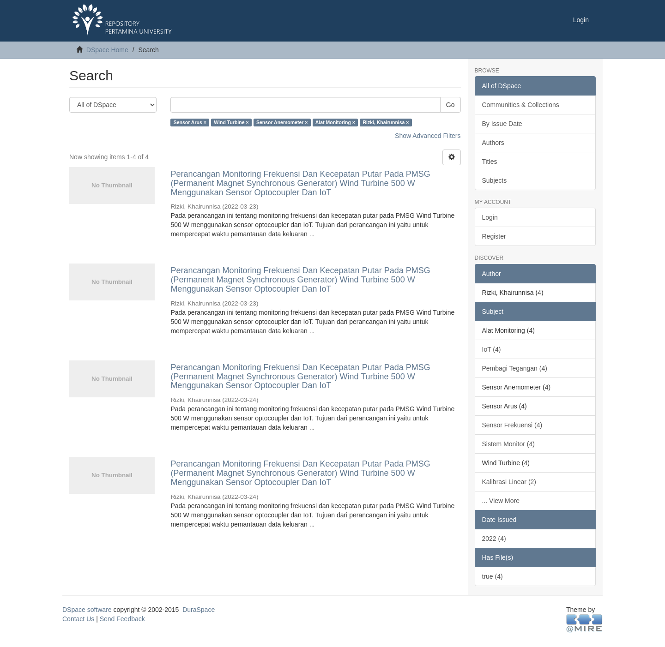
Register (494, 236)
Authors (493, 142)
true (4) (492, 576)
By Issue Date (502, 123)
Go (450, 104)
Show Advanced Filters (427, 135)
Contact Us (78, 619)
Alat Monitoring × (335, 122)
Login (490, 217)
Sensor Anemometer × (282, 122)
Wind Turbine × (231, 122)
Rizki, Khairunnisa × (386, 122)
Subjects (494, 180)
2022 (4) (494, 538)
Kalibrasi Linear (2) (509, 481)
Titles (489, 161)
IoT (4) (491, 349)
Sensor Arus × (190, 122)
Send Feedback (122, 619)
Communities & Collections (520, 104)
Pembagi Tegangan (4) (514, 368)
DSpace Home (107, 50)
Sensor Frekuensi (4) (512, 425)
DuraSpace (198, 609)
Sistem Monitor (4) (508, 444)
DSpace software (87, 609)
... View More (501, 500)
